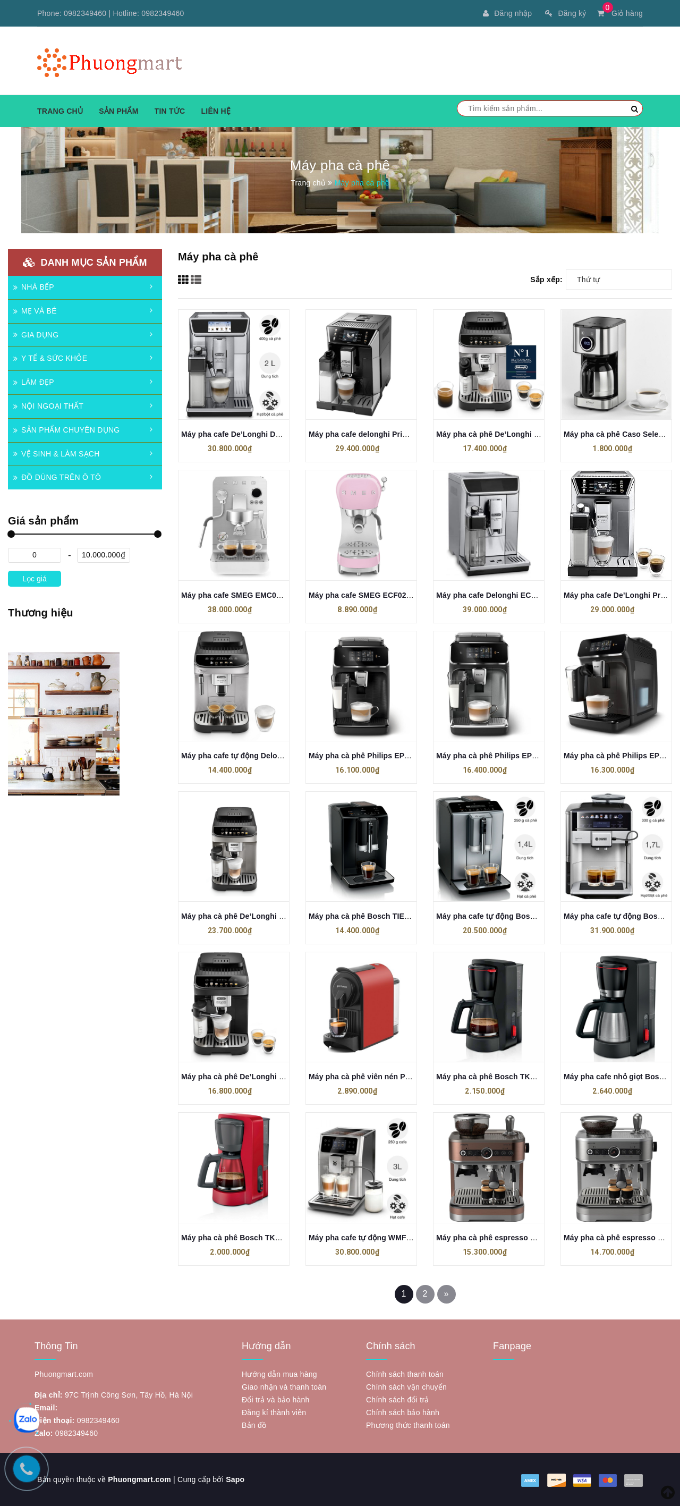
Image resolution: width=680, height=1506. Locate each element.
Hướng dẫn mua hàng (279, 1374)
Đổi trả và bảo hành (276, 1399)
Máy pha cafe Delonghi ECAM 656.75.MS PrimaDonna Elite (541, 595)
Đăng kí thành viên (274, 1412)
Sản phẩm (118, 111)
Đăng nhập (507, 13)
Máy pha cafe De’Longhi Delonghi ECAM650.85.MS (272, 434)
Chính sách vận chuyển (406, 1387)
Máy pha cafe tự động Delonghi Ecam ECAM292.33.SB (278, 755)
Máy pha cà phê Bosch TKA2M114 (242, 1237)
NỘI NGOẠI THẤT (48, 406)
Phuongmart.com (139, 1479)
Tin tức (170, 111)
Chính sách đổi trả (397, 1399)
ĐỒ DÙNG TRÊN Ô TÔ (57, 477)
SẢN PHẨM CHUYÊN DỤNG (66, 430)
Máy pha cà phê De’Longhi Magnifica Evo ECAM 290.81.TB (286, 916)
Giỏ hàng (620, 13)
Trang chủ (60, 111)
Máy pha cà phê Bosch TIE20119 (367, 916)
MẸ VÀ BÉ (35, 311)
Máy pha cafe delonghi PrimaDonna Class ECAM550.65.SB (414, 434)
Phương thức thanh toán (408, 1425)
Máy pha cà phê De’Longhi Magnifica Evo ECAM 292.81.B (284, 1076)
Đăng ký (565, 13)
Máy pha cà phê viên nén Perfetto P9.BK (381, 1076)
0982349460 (85, 13)
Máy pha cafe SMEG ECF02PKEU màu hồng (387, 595)
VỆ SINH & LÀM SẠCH (56, 454)
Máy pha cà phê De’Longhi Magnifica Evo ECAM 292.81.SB (541, 434)
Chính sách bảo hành (402, 1412)
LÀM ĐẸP (33, 382)
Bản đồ (254, 1425)
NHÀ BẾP (33, 287)
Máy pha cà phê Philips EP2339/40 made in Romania (530, 755)
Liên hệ (216, 111)
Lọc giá (34, 578)
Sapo (235, 1479)
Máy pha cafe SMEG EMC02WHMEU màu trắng (264, 595)
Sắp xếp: (546, 279)
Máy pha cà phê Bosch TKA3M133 (497, 1076)
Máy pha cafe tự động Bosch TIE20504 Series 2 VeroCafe (538, 916)
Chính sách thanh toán (405, 1374)
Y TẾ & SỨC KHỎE (50, 358)
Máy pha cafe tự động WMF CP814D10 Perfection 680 (404, 1237)
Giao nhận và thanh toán (284, 1387)
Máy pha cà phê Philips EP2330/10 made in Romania (403, 755)
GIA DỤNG (35, 335)
